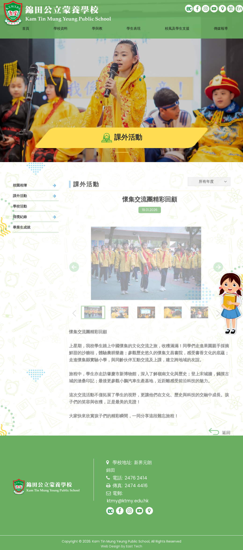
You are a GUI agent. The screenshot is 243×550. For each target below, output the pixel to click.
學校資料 (55, 22)
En (239, 8)
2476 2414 (136, 478)
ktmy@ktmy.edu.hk (129, 500)
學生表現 (132, 22)
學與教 (94, 22)
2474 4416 (136, 485)
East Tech (134, 546)
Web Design (110, 546)
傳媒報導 (227, 22)
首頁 (18, 22)
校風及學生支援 (180, 22)
